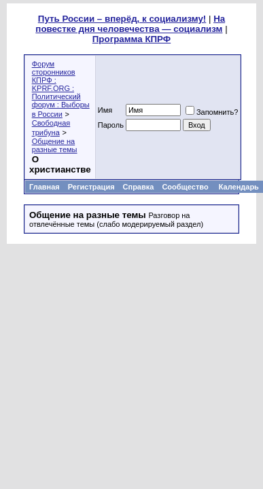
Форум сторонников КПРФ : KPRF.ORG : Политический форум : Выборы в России (61, 89)
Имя (105, 110)
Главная (44, 187)
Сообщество (186, 187)
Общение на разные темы (54, 145)
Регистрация (91, 187)
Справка (138, 187)
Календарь (239, 187)
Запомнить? (212, 112)
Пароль (111, 125)
